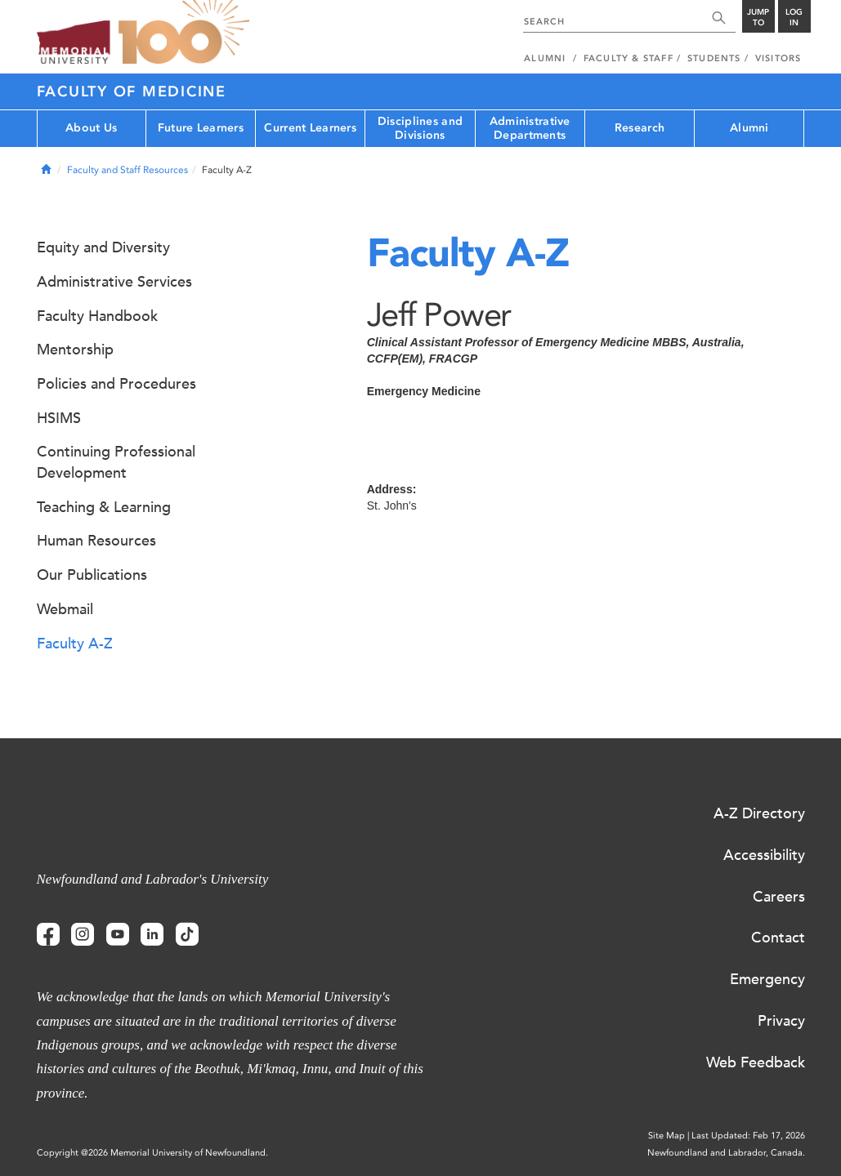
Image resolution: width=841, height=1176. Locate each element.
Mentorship (75, 350)
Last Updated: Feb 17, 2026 (748, 1135)
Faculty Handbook (97, 316)
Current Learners (310, 128)
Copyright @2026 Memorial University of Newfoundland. (152, 1152)
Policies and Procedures (116, 384)
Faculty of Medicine (131, 91)
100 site (183, 32)
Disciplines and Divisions (420, 128)
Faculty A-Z (75, 644)
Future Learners (201, 128)
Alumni (749, 128)
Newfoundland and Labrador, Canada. (726, 1152)
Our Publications (92, 575)
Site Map (666, 1135)
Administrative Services (114, 282)
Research (639, 128)
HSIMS (59, 418)
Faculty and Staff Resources (127, 170)
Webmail (65, 609)
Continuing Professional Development (116, 462)
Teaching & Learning (104, 507)
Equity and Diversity (103, 247)
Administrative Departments (530, 128)
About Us (91, 128)
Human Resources (96, 541)
